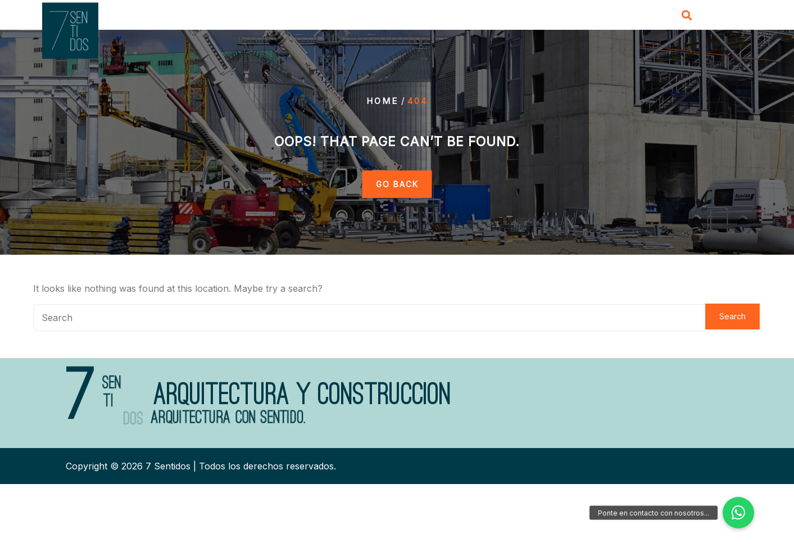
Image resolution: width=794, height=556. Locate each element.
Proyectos (549, 16)
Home (382, 101)
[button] (738, 512)
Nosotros (430, 16)
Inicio (380, 16)
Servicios (489, 16)
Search (732, 316)
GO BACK (397, 184)
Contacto (610, 16)
